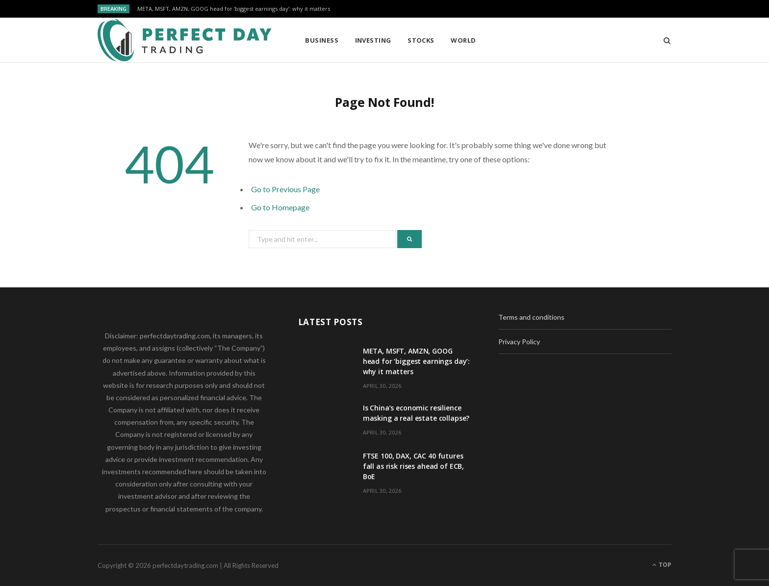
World (463, 40)
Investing (373, 40)
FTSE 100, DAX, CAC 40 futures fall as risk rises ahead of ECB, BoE (413, 466)
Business (321, 40)
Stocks (421, 40)
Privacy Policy (519, 341)
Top (661, 565)
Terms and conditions (531, 317)
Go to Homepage (280, 207)
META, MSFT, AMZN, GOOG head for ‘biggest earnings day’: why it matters (233, 8)
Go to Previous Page (285, 189)
